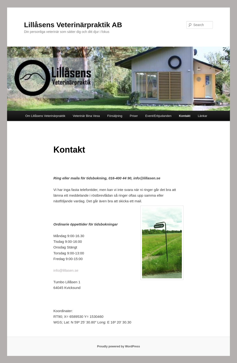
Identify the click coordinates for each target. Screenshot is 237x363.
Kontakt (184, 116)
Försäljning (114, 116)
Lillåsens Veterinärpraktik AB (73, 25)
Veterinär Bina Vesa (86, 116)
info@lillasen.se (66, 270)
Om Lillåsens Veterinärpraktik (45, 116)
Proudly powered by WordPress (118, 346)
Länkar (202, 116)
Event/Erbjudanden (158, 116)
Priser (134, 116)
